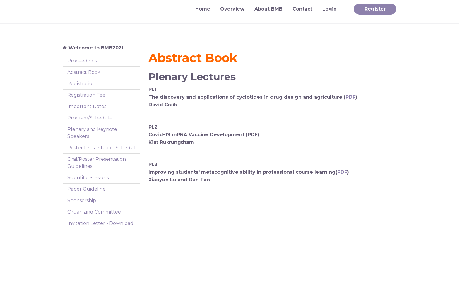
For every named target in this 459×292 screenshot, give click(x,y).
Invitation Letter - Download (100, 223)
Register (375, 9)
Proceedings (82, 61)
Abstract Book (83, 72)
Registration (81, 83)
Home (202, 9)
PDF (350, 97)
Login (329, 9)
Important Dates (86, 106)
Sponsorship (81, 200)
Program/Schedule (89, 118)
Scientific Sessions (88, 177)
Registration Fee (86, 95)
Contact (302, 9)
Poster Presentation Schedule (102, 148)
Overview (232, 9)
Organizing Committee (94, 212)
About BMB (268, 9)
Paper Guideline (86, 189)
